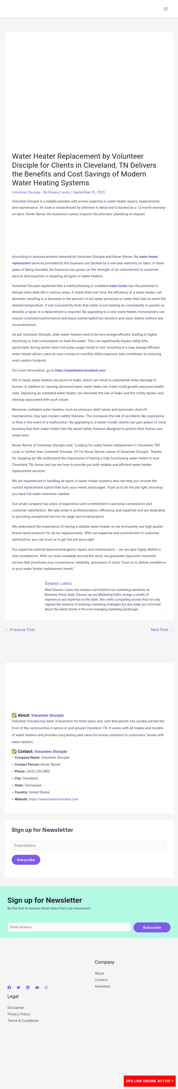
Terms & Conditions (23, 1022)
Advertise (102, 987)
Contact (101, 981)
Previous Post (20, 629)
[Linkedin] (28, 989)
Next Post (162, 629)
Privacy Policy (18, 1015)
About (99, 975)
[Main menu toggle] (166, 9)
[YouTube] (37, 989)
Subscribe (26, 860)
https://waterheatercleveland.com (55, 799)
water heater (119, 286)
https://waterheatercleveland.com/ (82, 370)
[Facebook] (9, 989)
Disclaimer (15, 1009)
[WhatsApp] (46, 989)
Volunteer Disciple (26, 192)
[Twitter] (18, 989)
